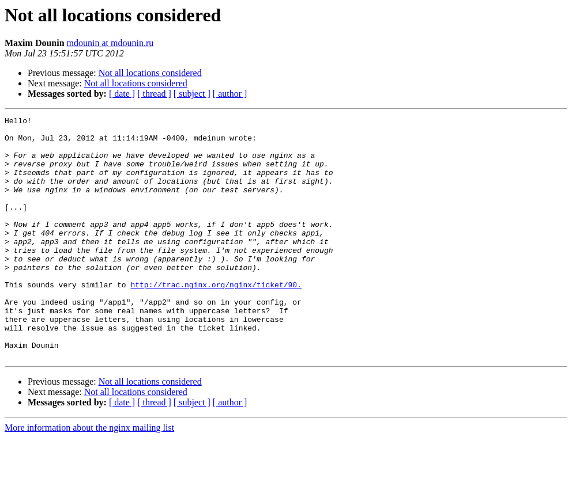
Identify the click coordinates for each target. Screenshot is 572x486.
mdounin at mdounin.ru (110, 43)
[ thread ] (154, 93)
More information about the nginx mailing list (89, 476)
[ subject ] (192, 93)
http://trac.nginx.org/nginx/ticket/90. (215, 319)
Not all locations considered (150, 73)
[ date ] (122, 93)
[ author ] (230, 93)
